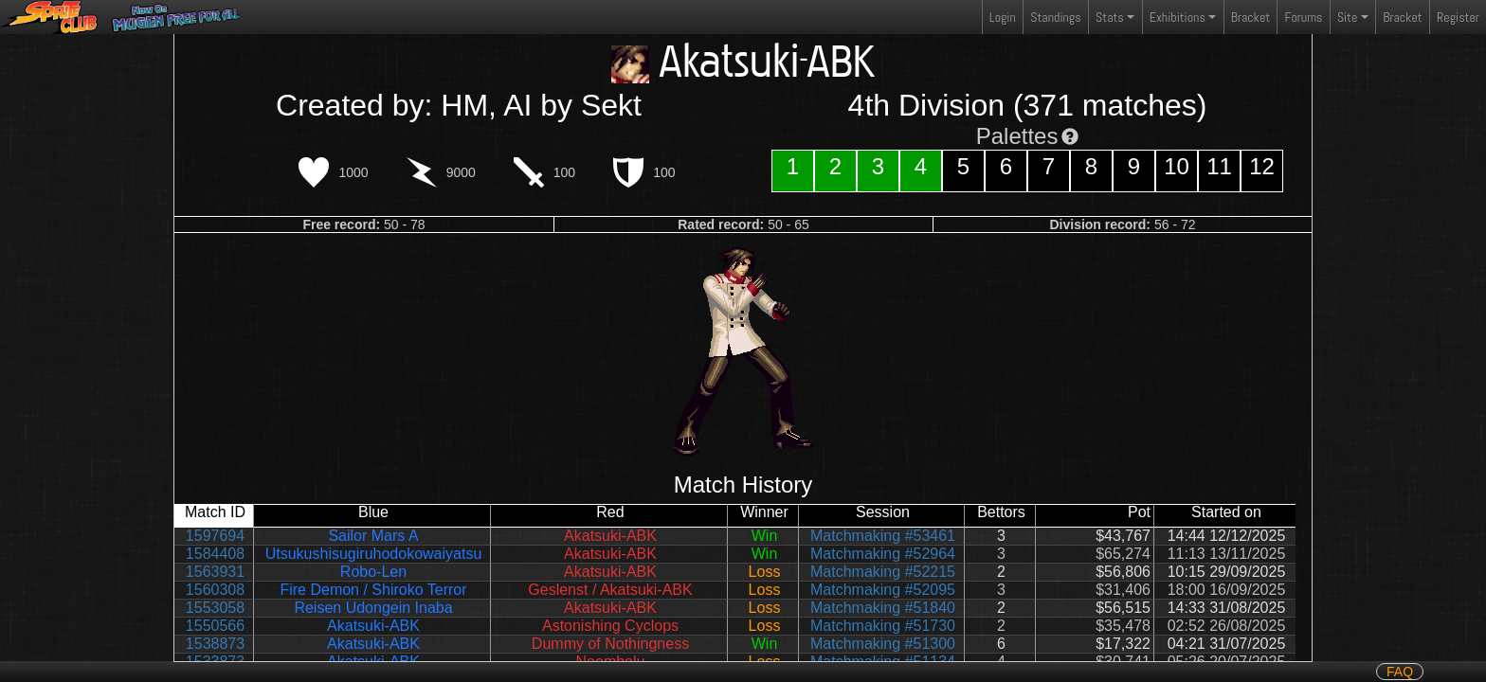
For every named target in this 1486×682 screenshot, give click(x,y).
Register (1458, 17)
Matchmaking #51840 (882, 608)
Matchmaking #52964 (882, 554)
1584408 (215, 554)
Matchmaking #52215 (882, 572)
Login (1002, 17)
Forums (1304, 17)
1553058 (215, 608)
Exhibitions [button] (1177, 17)
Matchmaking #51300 (882, 644)
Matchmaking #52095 (882, 590)
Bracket (1250, 17)
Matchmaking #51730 (882, 626)
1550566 (215, 626)
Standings (1054, 21)
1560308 (215, 590)
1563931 (215, 572)
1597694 (215, 536)
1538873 (215, 644)
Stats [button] (1110, 17)
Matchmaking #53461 (882, 536)
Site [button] (1347, 17)
